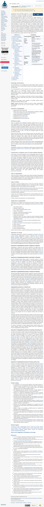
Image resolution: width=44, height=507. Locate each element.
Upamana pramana (14, 429)
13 (34, 388)
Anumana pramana (33, 428)
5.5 (19, 447)
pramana (39, 22)
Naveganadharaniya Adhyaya (20, 430)
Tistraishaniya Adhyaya (15, 426)
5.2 (16, 447)
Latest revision (24, 10)
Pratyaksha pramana (26, 428)
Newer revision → (31, 10)
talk (30, 9)
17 (28, 402)
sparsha (18, 220)
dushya (15, 398)
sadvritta (20, 260)
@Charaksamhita (3, 59)
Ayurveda (41, 252)
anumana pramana (27, 148)
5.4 (18, 447)
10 (30, 320)
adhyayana (13, 345)
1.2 (16, 436)
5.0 (14, 447)
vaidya (23, 355)
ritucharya (17, 260)
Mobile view (29, 502)
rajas (40, 122)
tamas (12, 124)
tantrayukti (41, 350)
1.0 (14, 436)
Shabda (15, 220)
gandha (25, 220)
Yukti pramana (40, 428)
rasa (23, 220)
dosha (31, 188)
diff (15, 10)
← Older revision (18, 10)
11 (41, 323)
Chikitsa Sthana (36, 341)
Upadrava (15, 221)
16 (32, 398)
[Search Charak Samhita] (39, 6)
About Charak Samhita (19, 502)
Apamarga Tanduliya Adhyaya (25, 429)
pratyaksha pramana (20, 148)
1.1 (15, 436)
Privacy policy (13, 502)
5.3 (17, 447)
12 (36, 349)
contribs (33, 9)
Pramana (19, 428)
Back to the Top (3, 504)
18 (18, 406)
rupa (21, 220)
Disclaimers (25, 502)
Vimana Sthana (22, 111)
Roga (15, 206)
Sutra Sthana (22, 115)
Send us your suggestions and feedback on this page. (23, 432)
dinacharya (13, 260)
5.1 (15, 447)
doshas (20, 124)
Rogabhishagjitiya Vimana (25, 426)
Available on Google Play (5, 54)
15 (32, 394)
